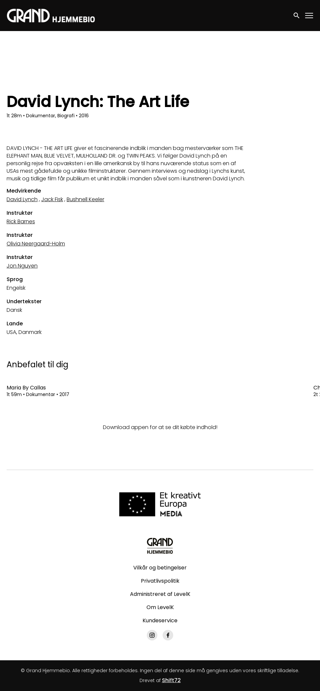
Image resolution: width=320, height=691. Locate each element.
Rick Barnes (21, 221)
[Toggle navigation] (309, 16)
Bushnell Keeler (85, 199)
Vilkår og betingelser (160, 567)
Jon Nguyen (22, 266)
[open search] (297, 15)
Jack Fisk (52, 199)
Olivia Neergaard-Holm (36, 243)
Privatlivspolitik (160, 581)
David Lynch (22, 199)
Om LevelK (160, 607)
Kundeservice (160, 620)
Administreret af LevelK (160, 594)
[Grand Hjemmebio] (160, 545)
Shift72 (171, 680)
